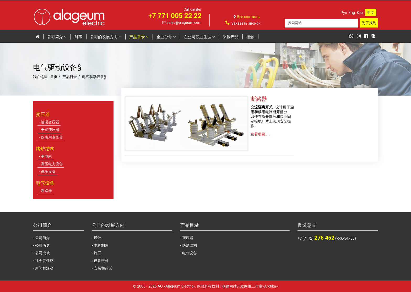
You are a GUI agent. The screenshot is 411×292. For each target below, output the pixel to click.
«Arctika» (270, 286)
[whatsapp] (352, 36)
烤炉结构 (189, 245)
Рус (344, 12)
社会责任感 (44, 260)
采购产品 (231, 36)
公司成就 (42, 253)
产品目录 (137, 36)
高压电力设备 (52, 164)
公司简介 (55, 36)
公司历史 (42, 245)
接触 (250, 36)
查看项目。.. (261, 134)
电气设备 (189, 253)
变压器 (187, 238)
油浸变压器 (50, 122)
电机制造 (101, 245)
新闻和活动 (44, 268)
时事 (78, 36)
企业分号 (164, 36)
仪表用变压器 (52, 137)
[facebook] (367, 36)
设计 (97, 238)
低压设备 (48, 171)
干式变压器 (50, 130)
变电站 (46, 156)
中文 (370, 12)
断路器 (46, 191)
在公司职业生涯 (197, 36)
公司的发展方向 (104, 36)
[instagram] (360, 36)
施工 (97, 253)
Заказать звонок (245, 23)
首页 (53, 77)
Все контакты (248, 17)
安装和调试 (103, 268)
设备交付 (101, 260)
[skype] (374, 36)
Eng (352, 12)
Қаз (360, 12)
